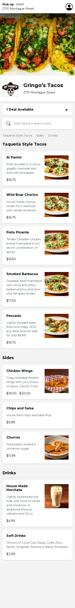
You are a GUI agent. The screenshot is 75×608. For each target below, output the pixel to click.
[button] (29, 6)
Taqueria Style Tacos (17, 135)
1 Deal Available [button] (19, 109)
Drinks (53, 135)
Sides (40, 135)
